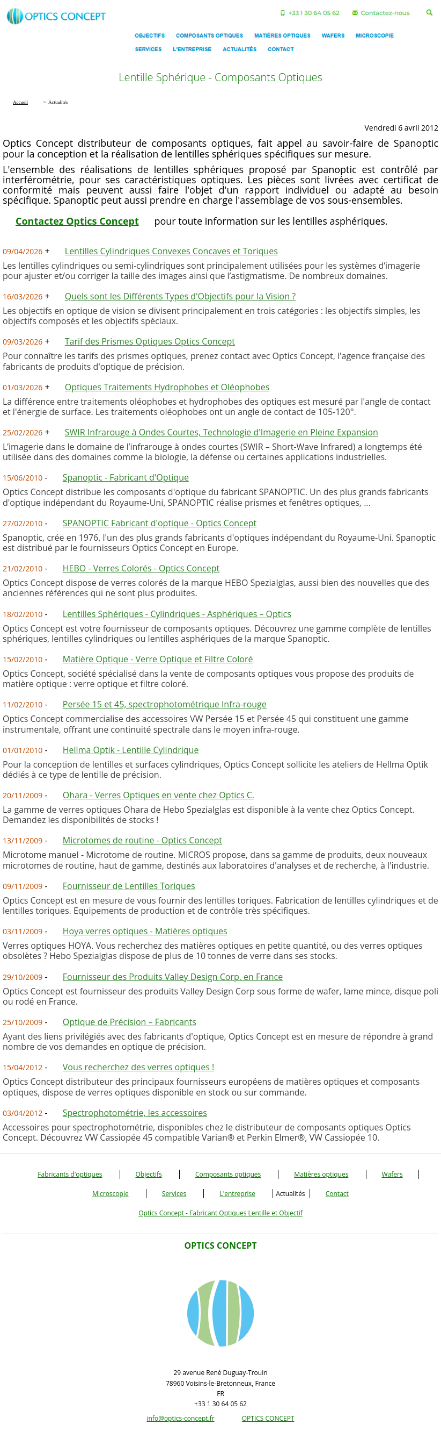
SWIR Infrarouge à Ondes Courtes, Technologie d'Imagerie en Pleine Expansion (221, 432)
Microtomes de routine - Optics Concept (142, 840)
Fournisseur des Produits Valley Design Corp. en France (173, 977)
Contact (337, 1193)
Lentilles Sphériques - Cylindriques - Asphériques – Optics (177, 614)
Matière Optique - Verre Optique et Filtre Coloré (158, 659)
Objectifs (149, 1174)
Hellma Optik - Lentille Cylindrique (131, 750)
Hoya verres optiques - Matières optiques (145, 931)
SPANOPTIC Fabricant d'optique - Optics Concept (159, 523)
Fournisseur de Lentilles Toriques (129, 886)
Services (174, 1193)
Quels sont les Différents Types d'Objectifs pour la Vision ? (180, 296)
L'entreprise (237, 1193)
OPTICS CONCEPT (268, 1418)
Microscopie (110, 1193)
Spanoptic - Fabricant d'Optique (126, 477)
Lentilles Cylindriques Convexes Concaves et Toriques (171, 251)
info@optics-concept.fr (180, 1418)
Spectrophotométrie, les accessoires (135, 1113)
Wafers (392, 1174)
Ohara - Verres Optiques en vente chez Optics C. (158, 795)
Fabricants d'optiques (70, 1174)
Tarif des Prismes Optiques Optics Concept (150, 341)
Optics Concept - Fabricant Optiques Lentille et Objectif (220, 1213)
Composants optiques (228, 1174)
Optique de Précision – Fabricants (129, 1022)
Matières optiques (321, 1174)
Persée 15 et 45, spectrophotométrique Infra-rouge (165, 704)
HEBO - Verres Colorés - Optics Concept (141, 568)
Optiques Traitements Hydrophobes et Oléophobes (167, 387)
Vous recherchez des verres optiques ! (139, 1067)
